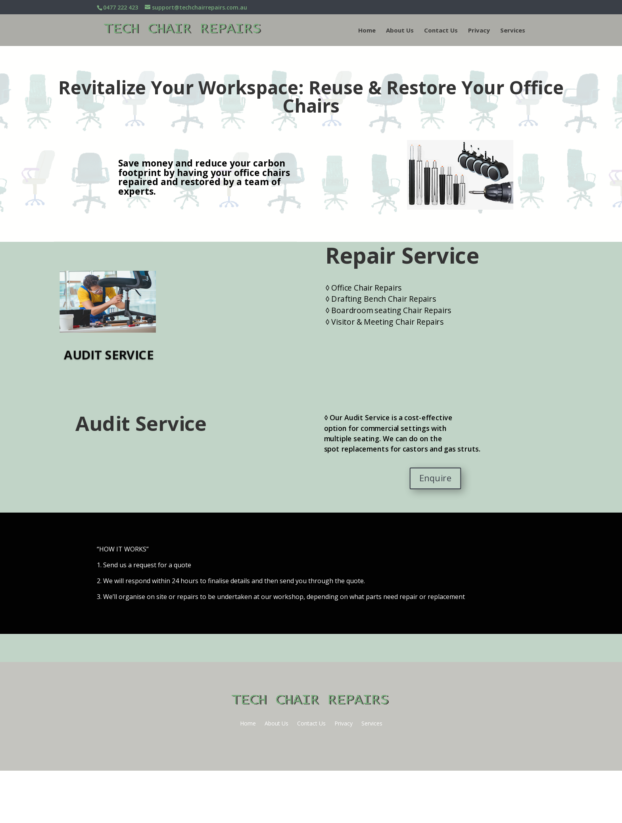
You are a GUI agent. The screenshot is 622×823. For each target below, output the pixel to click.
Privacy (479, 30)
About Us (400, 30)
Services (512, 30)
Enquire (435, 478)
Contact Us (441, 30)
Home (367, 30)
